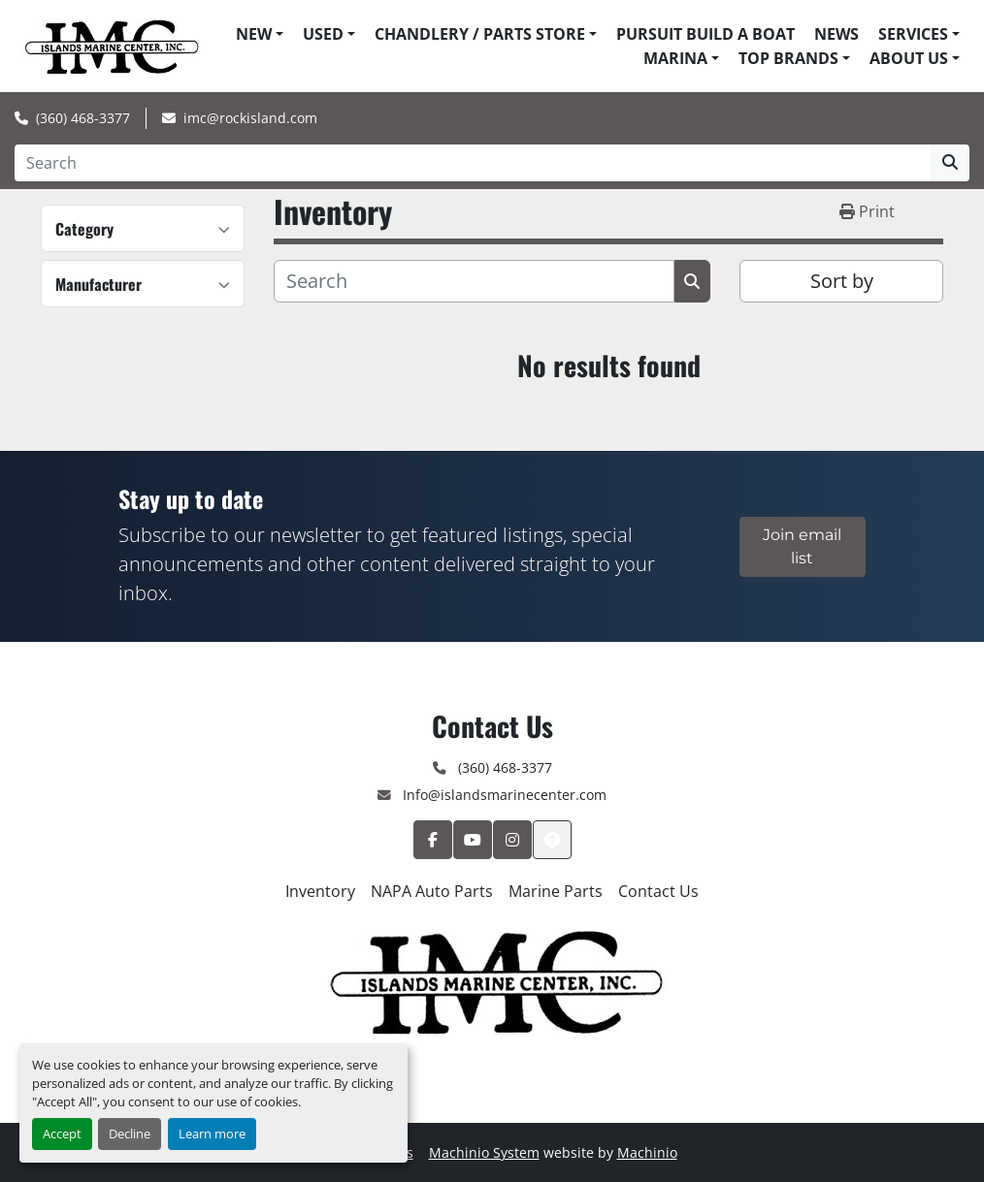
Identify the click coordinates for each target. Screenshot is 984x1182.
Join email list (802, 546)
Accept (62, 1133)
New (254, 34)
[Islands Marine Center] (492, 979)
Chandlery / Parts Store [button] (480, 34)
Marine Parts (555, 891)
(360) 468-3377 (83, 118)
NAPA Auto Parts (432, 891)
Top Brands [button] (788, 58)
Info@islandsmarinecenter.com (503, 794)
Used (323, 34)
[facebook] (432, 839)
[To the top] (552, 839)
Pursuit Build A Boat (705, 34)
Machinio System (484, 1152)
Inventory (320, 891)
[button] (259, 34)
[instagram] (512, 839)
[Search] (473, 162)
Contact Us (658, 891)
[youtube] (472, 839)
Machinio (647, 1152)
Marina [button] (675, 58)
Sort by (841, 281)
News (836, 34)
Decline (129, 1133)
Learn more (212, 1133)
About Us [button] (908, 58)
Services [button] (913, 34)
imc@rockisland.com (250, 118)
